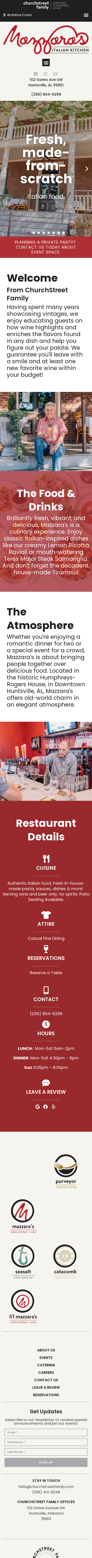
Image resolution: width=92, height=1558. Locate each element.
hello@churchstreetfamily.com (46, 1486)
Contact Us (46, 1380)
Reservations (46, 1395)
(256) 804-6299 (46, 94)
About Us (46, 1350)
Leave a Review (46, 1387)
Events (46, 1357)
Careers (46, 1372)
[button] (86, 15)
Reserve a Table (46, 973)
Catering (46, 1365)
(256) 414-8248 (46, 1492)
